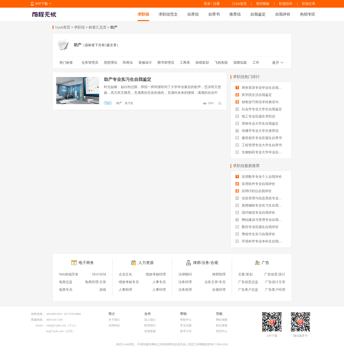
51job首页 (62, 27)
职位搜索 (221, 325)
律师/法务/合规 (205, 263)
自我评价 (282, 14)
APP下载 (41, 4)
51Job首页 (239, 4)
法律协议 (114, 325)
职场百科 (285, 4)
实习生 (129, 103)
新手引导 (186, 331)
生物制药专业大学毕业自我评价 (261, 152)
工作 (256, 62)
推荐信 (235, 14)
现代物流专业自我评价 (255, 212)
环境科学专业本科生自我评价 (260, 241)
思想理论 (110, 62)
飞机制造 (221, 62)
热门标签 (66, 62)
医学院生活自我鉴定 (254, 95)
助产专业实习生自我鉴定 (127, 79)
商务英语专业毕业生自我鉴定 (260, 87)
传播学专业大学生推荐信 (257, 131)
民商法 (128, 62)
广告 (265, 263)
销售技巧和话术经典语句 (257, 102)
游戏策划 (202, 62)
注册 (216, 4)
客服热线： (38, 319)
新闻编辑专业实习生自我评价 (260, 205)
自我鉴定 (258, 14)
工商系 (185, 62)
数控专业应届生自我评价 (257, 227)
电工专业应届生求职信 (255, 116)
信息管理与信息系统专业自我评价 (261, 198)
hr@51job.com (55, 331)
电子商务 (86, 263)
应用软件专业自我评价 (255, 184)
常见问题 (186, 325)
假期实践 (240, 62)
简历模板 (262, 4)
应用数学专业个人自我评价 (259, 177)
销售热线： (38, 314)
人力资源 (146, 263)
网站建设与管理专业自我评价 (260, 220)
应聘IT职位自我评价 (254, 191)
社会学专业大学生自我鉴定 (259, 109)
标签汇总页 (98, 27)
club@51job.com (56, 325)
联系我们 (150, 325)
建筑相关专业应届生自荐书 (259, 138)
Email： (40, 325)
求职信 (143, 14)
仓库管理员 (89, 62)
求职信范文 (168, 14)
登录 (207, 4)
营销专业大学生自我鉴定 (257, 123)
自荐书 (214, 14)
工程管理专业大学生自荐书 (259, 145)
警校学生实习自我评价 (255, 234)
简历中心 (221, 331)
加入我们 (150, 319)
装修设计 (145, 62)
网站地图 (221, 319)
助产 (119, 103)
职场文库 (308, 4)
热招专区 (307, 14)
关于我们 (114, 319)
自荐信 (193, 14)
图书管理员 (165, 62)
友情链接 (150, 331)
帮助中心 (186, 319)
